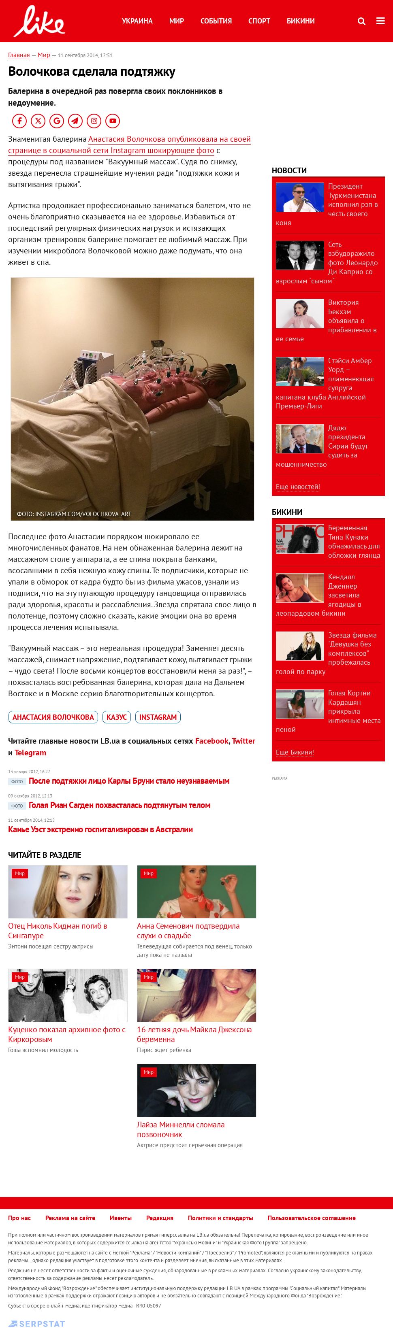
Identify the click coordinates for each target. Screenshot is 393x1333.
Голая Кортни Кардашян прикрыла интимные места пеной (328, 711)
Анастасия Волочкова (53, 717)
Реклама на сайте (70, 1218)
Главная (19, 55)
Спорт (259, 21)
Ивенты (121, 1218)
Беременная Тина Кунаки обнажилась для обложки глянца (354, 541)
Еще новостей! (298, 486)
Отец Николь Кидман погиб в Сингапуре (57, 931)
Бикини (301, 21)
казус (117, 717)
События (216, 21)
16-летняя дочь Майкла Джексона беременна (194, 1034)
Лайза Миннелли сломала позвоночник (180, 1129)
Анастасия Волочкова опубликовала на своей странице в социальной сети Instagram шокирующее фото (129, 144)
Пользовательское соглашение (312, 1218)
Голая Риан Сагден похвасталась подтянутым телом (109, 804)
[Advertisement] (76, 1120)
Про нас (19, 1218)
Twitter (243, 741)
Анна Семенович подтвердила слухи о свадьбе (188, 931)
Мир (176, 21)
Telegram (30, 752)
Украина (137, 21)
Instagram (158, 717)
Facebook (212, 741)
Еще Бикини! (295, 752)
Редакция (159, 1218)
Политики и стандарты (220, 1218)
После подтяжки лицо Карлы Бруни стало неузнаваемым (119, 780)
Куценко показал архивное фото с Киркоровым (67, 1034)
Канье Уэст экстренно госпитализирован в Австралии (100, 829)
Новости (289, 170)
